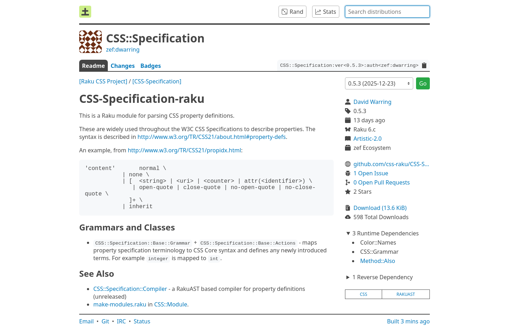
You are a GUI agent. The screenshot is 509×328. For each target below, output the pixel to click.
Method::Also (377, 261)
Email (86, 321)
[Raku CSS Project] (103, 81)
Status (142, 321)
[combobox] (387, 12)
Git (105, 321)
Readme (93, 66)
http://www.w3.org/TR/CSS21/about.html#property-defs (212, 137)
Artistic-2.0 (367, 138)
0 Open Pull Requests (381, 182)
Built (408, 321)
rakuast (406, 294)
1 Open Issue (370, 173)
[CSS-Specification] (156, 81)
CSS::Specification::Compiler (130, 289)
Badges (150, 66)
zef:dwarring (123, 49)
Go (423, 83)
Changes (123, 66)
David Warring (372, 102)
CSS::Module (170, 304)
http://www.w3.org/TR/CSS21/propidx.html (184, 150)
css (363, 294)
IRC (121, 321)
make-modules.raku (119, 304)
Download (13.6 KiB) (379, 208)
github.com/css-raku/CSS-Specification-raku (391, 164)
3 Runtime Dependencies (385, 233)
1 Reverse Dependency (382, 277)
